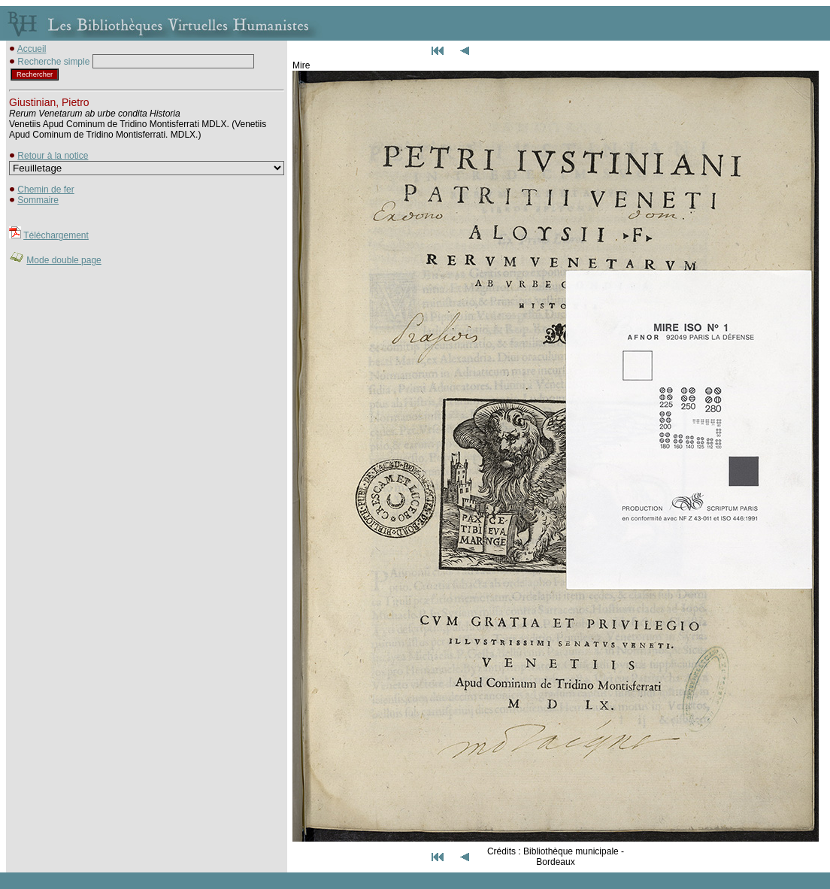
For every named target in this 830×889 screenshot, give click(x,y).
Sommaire (38, 200)
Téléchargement (56, 235)
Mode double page (63, 260)
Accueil (32, 49)
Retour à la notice (52, 155)
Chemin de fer (45, 189)
